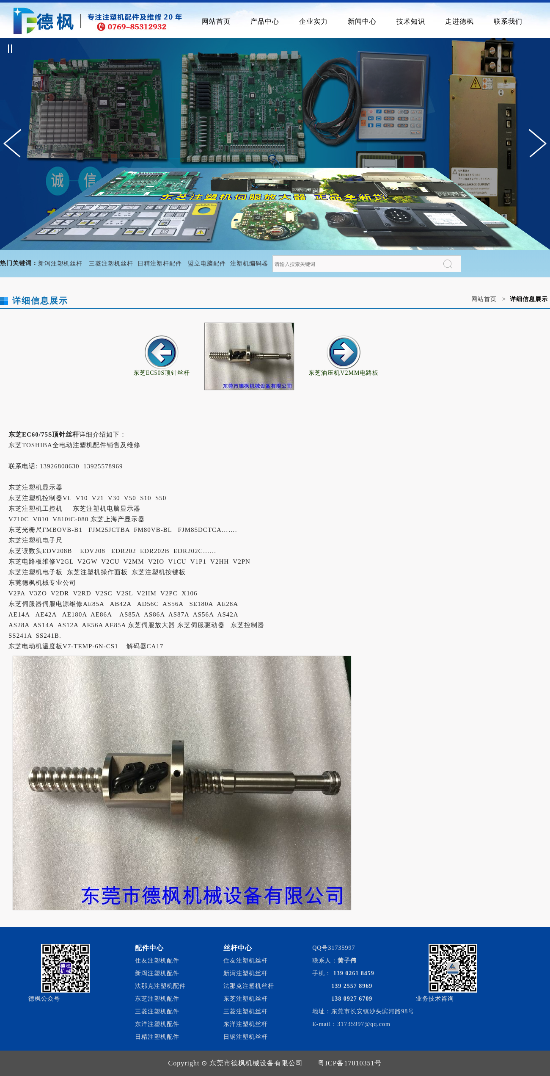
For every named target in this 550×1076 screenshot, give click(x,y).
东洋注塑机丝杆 (245, 1024)
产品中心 (264, 21)
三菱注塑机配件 (157, 1011)
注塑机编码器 (249, 263)
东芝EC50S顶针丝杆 (161, 370)
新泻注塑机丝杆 (60, 263)
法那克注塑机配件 (160, 986)
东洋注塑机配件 (157, 1024)
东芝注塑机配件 (157, 999)
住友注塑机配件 (157, 960)
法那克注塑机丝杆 (248, 986)
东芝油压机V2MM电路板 (343, 370)
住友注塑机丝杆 (245, 960)
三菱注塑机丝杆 (111, 263)
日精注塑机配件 (157, 1037)
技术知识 (410, 21)
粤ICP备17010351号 (350, 1063)
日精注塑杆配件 (160, 263)
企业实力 (313, 21)
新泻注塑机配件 (157, 973)
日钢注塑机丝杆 (245, 1037)
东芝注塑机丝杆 (245, 999)
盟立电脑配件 (207, 263)
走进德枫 (459, 21)
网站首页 (216, 21)
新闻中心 (362, 21)
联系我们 (508, 21)
